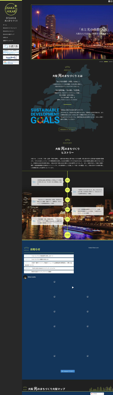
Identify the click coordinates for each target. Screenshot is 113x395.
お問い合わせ (45, 387)
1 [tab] (101, 61)
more (67, 235)
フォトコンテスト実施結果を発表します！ (39, 256)
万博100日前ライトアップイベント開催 (38, 271)
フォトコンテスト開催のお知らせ (36, 259)
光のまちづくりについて (67, 129)
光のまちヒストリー (45, 378)
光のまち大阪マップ (45, 381)
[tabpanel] (72, 32)
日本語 (94, 394)
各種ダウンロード (44, 383)
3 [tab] (110, 61)
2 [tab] (106, 61)
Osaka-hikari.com (94, 248)
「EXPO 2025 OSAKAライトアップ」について (40, 268)
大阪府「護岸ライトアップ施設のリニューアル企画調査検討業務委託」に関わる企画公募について (48, 264)
